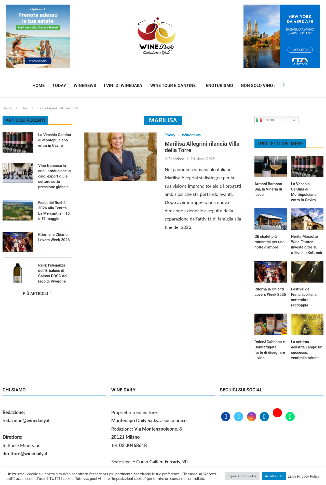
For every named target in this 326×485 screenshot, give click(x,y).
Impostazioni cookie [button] (242, 476)
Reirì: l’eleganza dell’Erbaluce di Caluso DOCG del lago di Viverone (52, 273)
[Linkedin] (265, 417)
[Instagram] (252, 417)
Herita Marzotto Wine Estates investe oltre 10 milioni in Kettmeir (306, 244)
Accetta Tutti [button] (274, 476)
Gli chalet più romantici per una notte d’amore (269, 241)
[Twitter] (239, 417)
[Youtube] (277, 417)
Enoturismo (219, 85)
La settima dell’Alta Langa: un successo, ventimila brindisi (306, 350)
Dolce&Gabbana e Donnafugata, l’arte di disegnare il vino (269, 350)
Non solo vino (257, 85)
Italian (265, 120)
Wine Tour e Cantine (173, 85)
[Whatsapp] (290, 417)
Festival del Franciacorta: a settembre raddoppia (304, 297)
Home (38, 85)
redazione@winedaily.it (26, 420)
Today (59, 85)
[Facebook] (283, 85)
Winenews (85, 85)
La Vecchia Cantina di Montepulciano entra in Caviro (304, 192)
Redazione (177, 158)
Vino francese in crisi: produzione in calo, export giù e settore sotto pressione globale (54, 176)
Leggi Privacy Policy (304, 476)
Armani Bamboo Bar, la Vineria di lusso (268, 189)
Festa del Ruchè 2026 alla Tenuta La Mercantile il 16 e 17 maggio (54, 210)
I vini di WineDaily (123, 85)
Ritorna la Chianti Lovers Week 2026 (270, 292)
